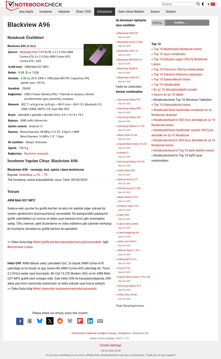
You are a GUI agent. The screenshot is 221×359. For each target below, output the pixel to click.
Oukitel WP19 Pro (127, 259)
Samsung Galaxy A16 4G (131, 161)
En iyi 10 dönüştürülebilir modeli (175, 89)
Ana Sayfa (26, 11)
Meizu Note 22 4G (127, 135)
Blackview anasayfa (36, 153)
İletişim (171, 11)
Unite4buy (26, 175)
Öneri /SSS (83, 11)
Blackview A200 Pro (128, 77)
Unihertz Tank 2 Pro (128, 205)
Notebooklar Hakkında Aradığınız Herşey (94, 333)
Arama (155, 11)
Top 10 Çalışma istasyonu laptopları (177, 74)
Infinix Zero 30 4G (127, 294)
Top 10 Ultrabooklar (166, 84)
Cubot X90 (123, 214)
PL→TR (42, 175)
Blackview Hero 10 (128, 50)
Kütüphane (104, 11)
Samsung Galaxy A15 (129, 285)
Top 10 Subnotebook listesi (171, 79)
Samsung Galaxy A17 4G (131, 126)
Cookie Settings (110, 345)
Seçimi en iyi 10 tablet (168, 94)
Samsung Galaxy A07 (129, 117)
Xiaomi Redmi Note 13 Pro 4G (134, 276)
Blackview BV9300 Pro (130, 59)
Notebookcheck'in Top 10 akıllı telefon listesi (183, 150)
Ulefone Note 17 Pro (129, 250)
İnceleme (45, 11)
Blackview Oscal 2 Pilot (130, 42)
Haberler (64, 11)
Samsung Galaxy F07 (129, 99)
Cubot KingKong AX (128, 232)
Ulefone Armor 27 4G (129, 188)
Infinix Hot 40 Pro (127, 241)
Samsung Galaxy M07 (129, 108)
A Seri (31, 46)
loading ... (158, 22)
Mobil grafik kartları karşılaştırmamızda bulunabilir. (67, 242)
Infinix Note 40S (126, 170)
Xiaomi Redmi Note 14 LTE (132, 143)
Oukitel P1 (123, 152)
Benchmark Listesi (20, 247)
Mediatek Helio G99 (32, 52)
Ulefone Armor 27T (128, 179)
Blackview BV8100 (128, 33)
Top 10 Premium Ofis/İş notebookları (178, 69)
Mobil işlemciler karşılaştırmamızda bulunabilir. (65, 288)
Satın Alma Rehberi (131, 11)
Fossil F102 (124, 268)
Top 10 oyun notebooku (169, 54)
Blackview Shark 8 (127, 68)
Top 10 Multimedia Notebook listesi (177, 49)
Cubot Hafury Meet (128, 223)
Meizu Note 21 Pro (128, 197)
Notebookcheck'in (166, 140)
